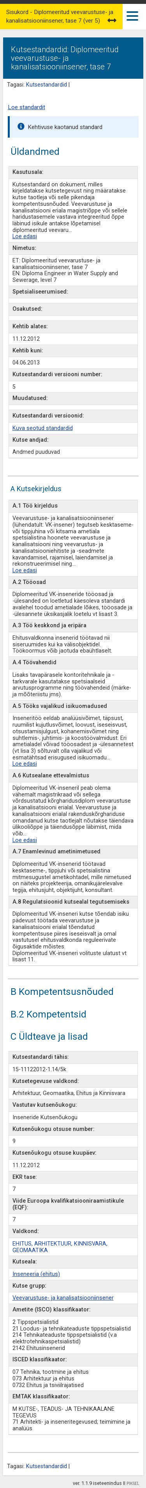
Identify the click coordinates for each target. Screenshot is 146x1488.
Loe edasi (24, 236)
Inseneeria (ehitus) (36, 1274)
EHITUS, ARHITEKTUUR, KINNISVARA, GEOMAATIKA (59, 1247)
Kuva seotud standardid (42, 428)
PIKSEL (133, 1483)
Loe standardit (26, 107)
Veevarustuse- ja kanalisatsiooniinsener (63, 1298)
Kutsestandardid (46, 84)
